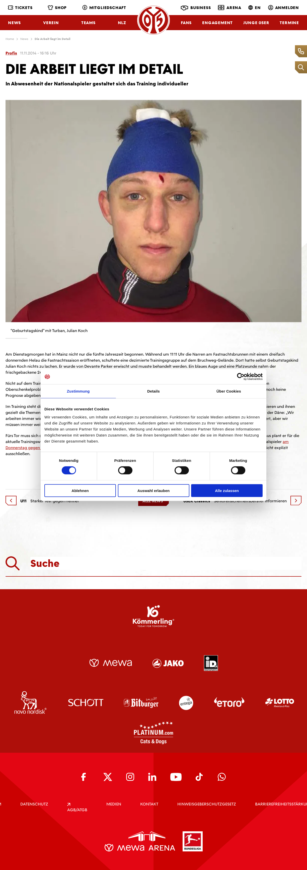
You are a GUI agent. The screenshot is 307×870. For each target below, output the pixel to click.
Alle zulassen (227, 490)
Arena (229, 7)
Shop (57, 7)
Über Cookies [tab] (228, 391)
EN (254, 7)
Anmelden (283, 7)
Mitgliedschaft (104, 7)
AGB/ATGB (77, 807)
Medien (113, 804)
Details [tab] (153, 391)
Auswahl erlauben (153, 490)
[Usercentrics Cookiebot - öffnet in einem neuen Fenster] (241, 376)
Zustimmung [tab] (78, 391)
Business (196, 8)
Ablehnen (80, 490)
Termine (289, 22)
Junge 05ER (256, 22)
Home (10, 39)
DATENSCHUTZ (34, 804)
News (14, 22)
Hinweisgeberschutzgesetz (206, 804)
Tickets (20, 7)
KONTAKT (149, 804)
